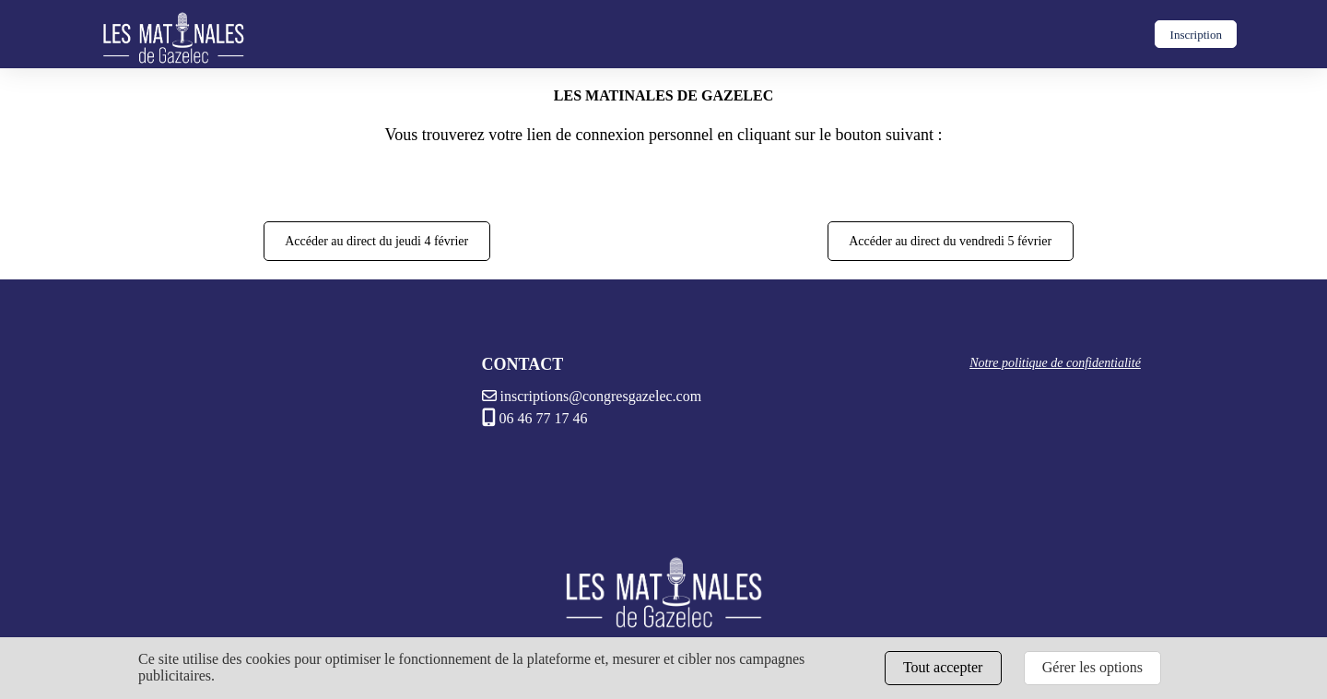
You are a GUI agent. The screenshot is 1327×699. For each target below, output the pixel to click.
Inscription (1196, 34)
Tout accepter (942, 667)
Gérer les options (1092, 667)
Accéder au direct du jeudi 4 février (376, 241)
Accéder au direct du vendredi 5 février (950, 241)
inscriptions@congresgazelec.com (592, 396)
